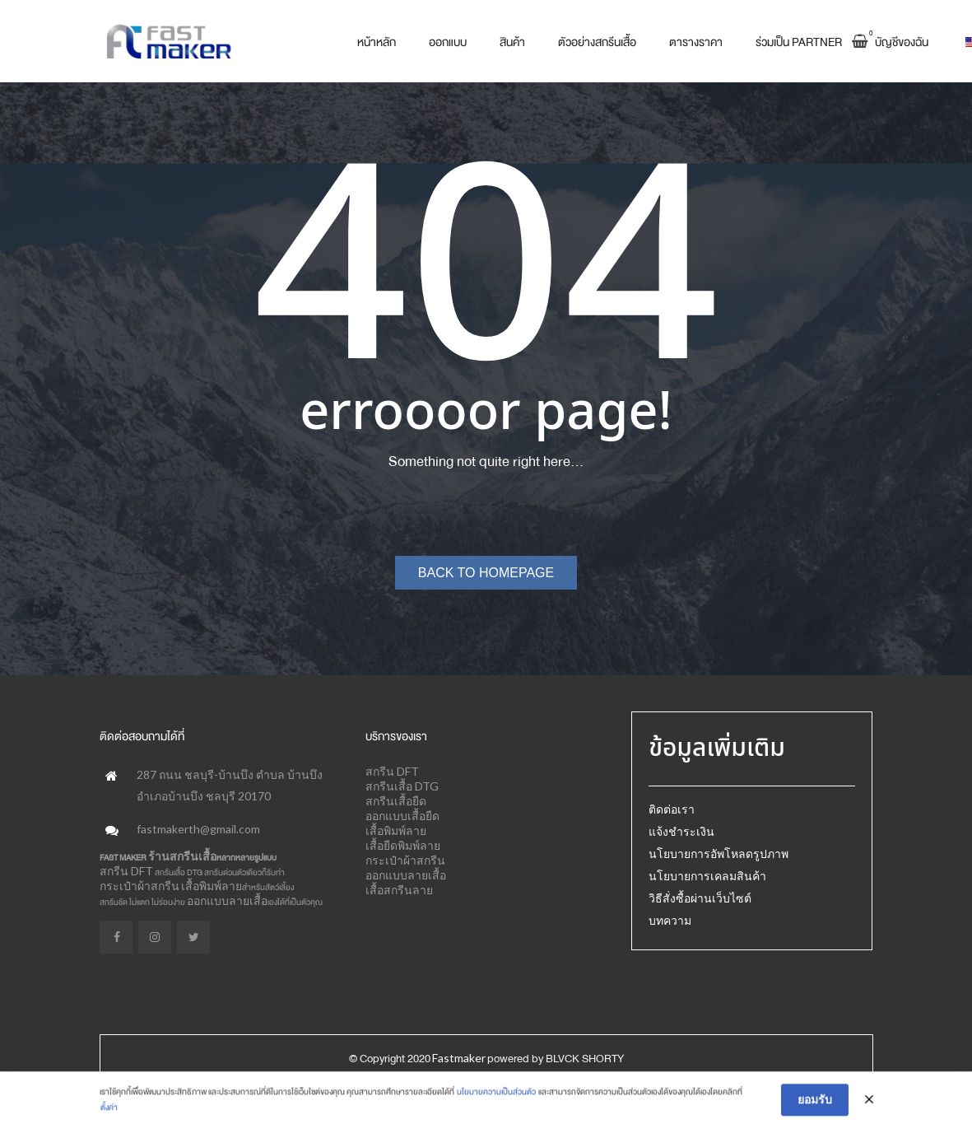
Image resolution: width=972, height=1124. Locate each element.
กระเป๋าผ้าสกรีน (139, 886)
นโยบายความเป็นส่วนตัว (496, 1111)
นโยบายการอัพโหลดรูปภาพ (718, 853)
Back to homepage (486, 573)
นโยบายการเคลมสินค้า (707, 876)
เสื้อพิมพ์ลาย (211, 886)
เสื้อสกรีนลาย (399, 890)
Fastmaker (459, 1058)
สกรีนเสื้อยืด (395, 801)
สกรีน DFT (126, 871)
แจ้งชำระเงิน (681, 831)
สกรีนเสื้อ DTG (402, 786)
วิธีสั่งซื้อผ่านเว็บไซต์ (700, 898)
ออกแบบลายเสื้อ (227, 900)
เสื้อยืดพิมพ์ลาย (402, 845)
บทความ (670, 920)
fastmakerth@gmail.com (198, 829)
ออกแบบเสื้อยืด (402, 816)
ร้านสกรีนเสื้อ (182, 856)
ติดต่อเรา (672, 809)
